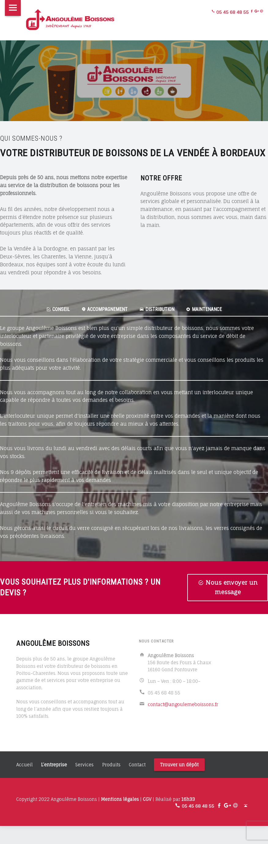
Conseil (55, 309)
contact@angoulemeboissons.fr (183, 704)
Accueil (24, 765)
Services (84, 765)
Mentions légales (120, 799)
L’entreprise (54, 765)
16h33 (188, 799)
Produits (111, 765)
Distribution (157, 309)
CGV (147, 799)
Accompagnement (103, 309)
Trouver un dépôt (179, 765)
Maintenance (207, 309)
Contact (137, 765)
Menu (13, 8)
